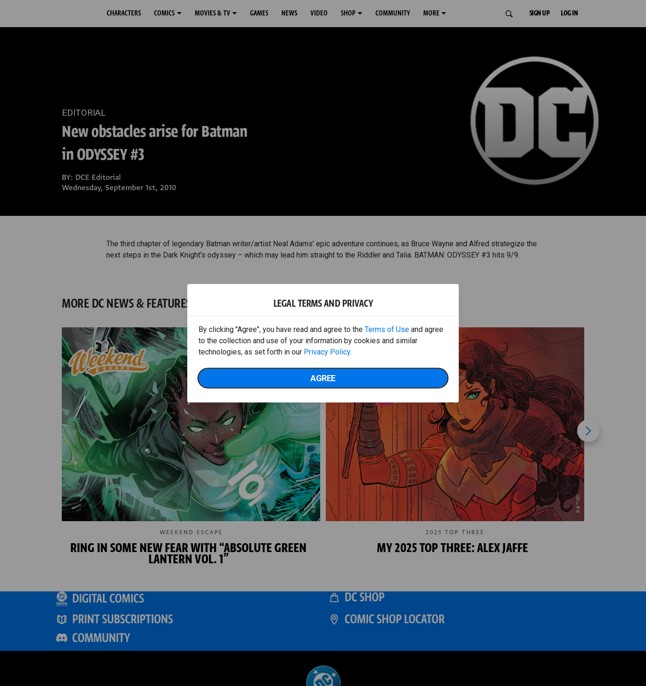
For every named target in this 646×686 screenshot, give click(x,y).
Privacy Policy (327, 351)
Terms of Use (387, 329)
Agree (323, 378)
